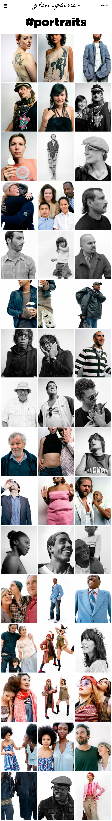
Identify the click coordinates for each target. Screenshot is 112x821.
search (104, 5)
